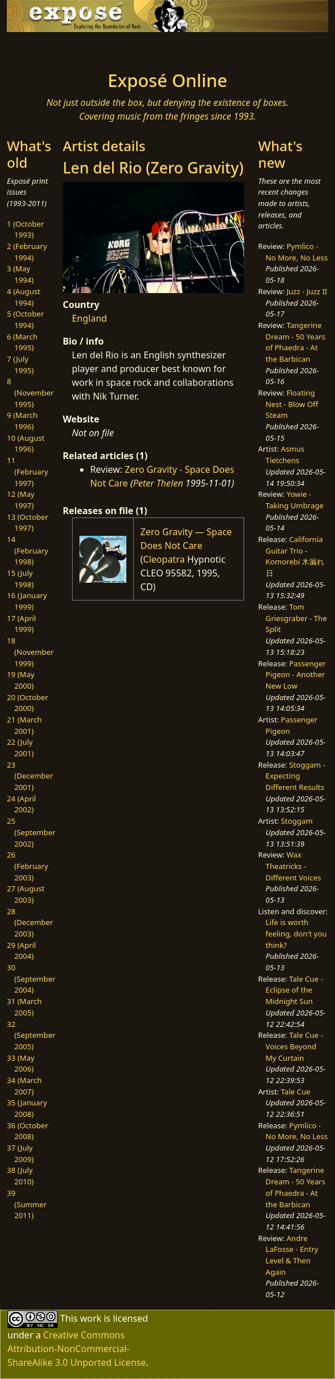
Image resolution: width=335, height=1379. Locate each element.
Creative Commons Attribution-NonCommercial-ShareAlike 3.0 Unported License (76, 1349)
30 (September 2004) (31, 978)
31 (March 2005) (24, 1007)
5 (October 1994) (25, 319)
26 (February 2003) (27, 865)
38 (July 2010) (20, 1176)
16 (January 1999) (27, 601)
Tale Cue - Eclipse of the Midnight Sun (294, 990)
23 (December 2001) (30, 776)
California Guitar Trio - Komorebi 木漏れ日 (295, 556)
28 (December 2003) (30, 922)
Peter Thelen (158, 483)
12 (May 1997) (20, 500)
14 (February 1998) (27, 550)
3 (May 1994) (20, 274)
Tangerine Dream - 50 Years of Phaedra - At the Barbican (295, 342)
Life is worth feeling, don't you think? (296, 933)
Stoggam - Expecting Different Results (295, 776)
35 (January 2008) (27, 1108)
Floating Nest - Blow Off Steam (292, 404)
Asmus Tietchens (285, 454)
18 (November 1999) (30, 651)
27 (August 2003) (26, 894)
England (89, 318)
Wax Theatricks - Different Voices (293, 865)
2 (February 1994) (27, 252)
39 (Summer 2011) (27, 1204)
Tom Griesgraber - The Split (296, 618)
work (90, 1318)
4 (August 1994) (24, 297)
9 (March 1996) (22, 421)
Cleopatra (164, 559)
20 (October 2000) (27, 703)
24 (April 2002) (21, 804)
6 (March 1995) (22, 342)
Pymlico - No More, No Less (297, 252)
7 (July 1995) (20, 365)
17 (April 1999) (21, 624)
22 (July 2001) (20, 747)
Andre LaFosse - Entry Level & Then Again (292, 1255)
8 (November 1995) (30, 392)
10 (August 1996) (26, 444)
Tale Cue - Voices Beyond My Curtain (294, 1046)
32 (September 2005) (31, 1035)
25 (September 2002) (31, 832)
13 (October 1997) (27, 523)
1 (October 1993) (25, 229)
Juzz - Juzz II (306, 291)
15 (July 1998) (20, 579)
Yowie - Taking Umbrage (295, 500)
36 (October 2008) (27, 1131)
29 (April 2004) (21, 951)
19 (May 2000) (20, 680)
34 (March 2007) (24, 1086)
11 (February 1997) (27, 471)
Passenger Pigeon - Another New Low (296, 674)
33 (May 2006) (20, 1063)
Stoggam (297, 821)
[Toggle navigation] (43, 48)
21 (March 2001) (24, 725)
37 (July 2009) (20, 1153)
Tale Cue (295, 1091)
